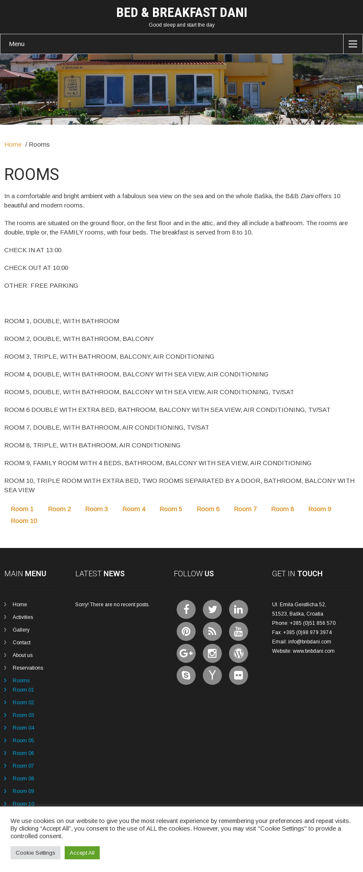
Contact (21, 643)
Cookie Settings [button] (35, 853)
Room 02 (23, 703)
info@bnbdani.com (309, 642)
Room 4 (133, 508)
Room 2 (59, 508)
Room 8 (282, 508)
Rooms (21, 681)
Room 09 (23, 791)
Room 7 (245, 508)
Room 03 (23, 715)
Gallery (21, 630)
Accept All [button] (82, 853)
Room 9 (319, 508)
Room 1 (22, 508)
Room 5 (170, 508)
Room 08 (23, 779)
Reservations (28, 668)
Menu (17, 43)
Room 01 (23, 690)
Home (13, 144)
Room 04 (23, 728)
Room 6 (208, 508)
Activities (23, 617)
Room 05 (23, 741)
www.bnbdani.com (314, 651)
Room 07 (23, 766)
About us (23, 655)
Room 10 (24, 520)
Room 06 (23, 753)
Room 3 (96, 508)
